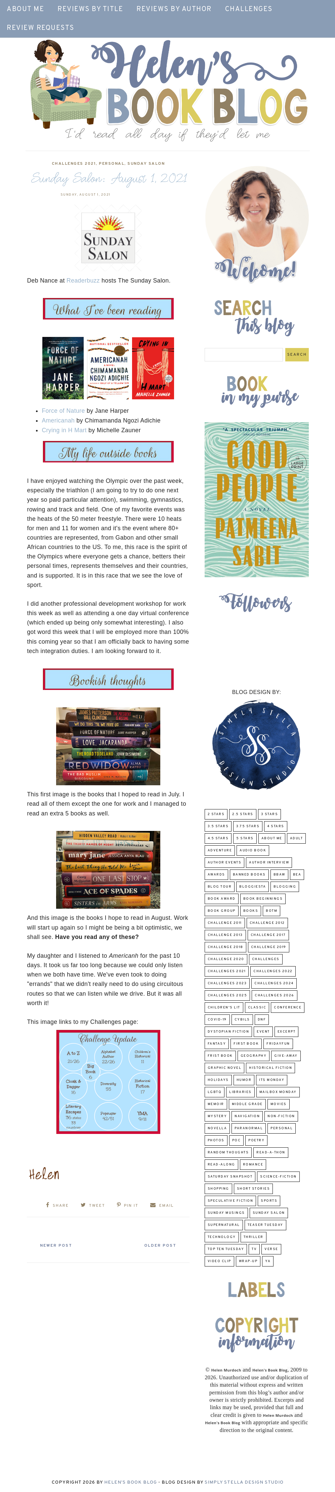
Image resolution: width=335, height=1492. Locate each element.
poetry (256, 1140)
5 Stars (245, 838)
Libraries (240, 1092)
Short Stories (253, 1189)
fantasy (217, 1044)
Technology (222, 1237)
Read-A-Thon (270, 1152)
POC (236, 1140)
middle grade (247, 1104)
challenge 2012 (267, 923)
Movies (278, 1104)
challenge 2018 (225, 947)
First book (246, 1044)
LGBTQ (215, 1092)
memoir (216, 1104)
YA (267, 1261)
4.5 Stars (218, 838)
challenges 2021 (74, 163)
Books (250, 911)
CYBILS (242, 1019)
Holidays (218, 1080)
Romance (253, 1164)
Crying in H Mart (64, 430)
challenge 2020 (226, 959)
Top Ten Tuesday (226, 1249)
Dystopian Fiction (228, 1032)
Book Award (222, 899)
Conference (287, 1007)
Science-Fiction (278, 1177)
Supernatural (224, 1225)
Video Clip (219, 1261)
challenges (266, 959)
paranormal (249, 1128)
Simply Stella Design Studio (244, 1482)
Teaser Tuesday (265, 1225)
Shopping (218, 1189)
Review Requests (40, 28)
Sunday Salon (146, 163)
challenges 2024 (274, 983)
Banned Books (249, 875)
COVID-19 (217, 1019)
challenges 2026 (274, 995)
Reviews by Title (90, 9)
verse (271, 1249)
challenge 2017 (268, 935)
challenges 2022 (273, 971)
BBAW (279, 875)
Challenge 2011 (225, 923)
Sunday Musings (226, 1213)
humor (244, 1080)
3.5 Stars (218, 826)
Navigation (247, 1116)
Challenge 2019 (268, 947)
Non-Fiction (281, 1116)
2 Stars (216, 814)
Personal (111, 163)
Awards (216, 875)
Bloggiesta (252, 887)
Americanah (58, 420)
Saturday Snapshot (230, 1177)
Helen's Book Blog (130, 1482)
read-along (221, 1164)
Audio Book (253, 850)
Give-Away (286, 1056)
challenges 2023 (227, 983)
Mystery (217, 1116)
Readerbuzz (83, 280)
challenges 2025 (227, 995)
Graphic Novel (225, 1068)
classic (257, 1007)
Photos (216, 1140)
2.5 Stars (242, 814)
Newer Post (59, 1244)
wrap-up (248, 1261)
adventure (220, 850)
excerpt (287, 1032)
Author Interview (269, 862)
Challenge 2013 (225, 935)
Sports (269, 1201)
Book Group (222, 911)
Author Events (225, 862)
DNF (262, 1019)
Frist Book (220, 1056)
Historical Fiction (270, 1068)
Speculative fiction (230, 1201)
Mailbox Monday (278, 1092)
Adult (296, 838)
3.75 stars (247, 826)
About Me (25, 9)
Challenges (249, 9)
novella (217, 1128)
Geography (254, 1056)
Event (263, 1032)
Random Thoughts (228, 1152)
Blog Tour (220, 887)
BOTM (271, 911)
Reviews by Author (174, 9)
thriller (253, 1237)
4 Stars (275, 826)
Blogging (285, 887)
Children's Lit (224, 1007)
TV (254, 1249)
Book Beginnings (263, 899)
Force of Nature (63, 410)
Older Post (157, 1244)
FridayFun (278, 1044)
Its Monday (271, 1080)
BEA (297, 875)
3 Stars (269, 814)
